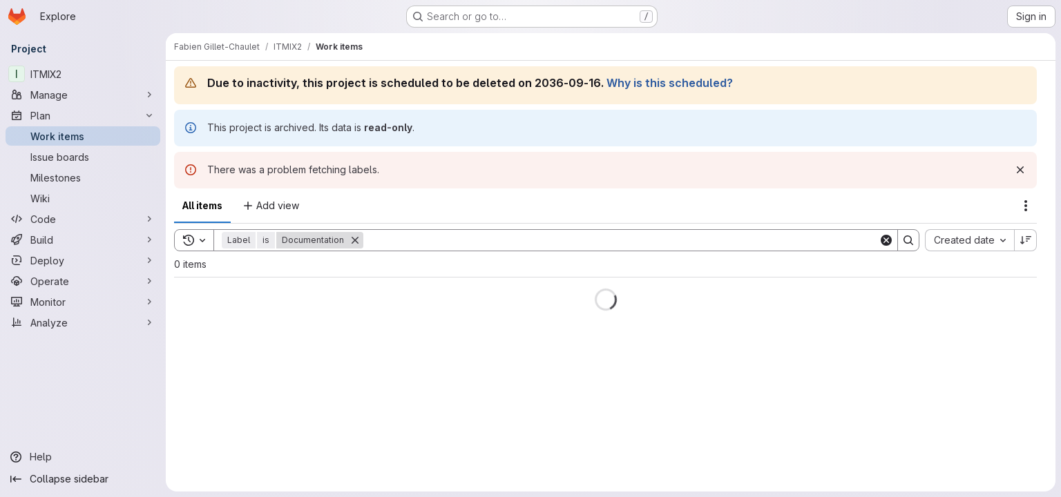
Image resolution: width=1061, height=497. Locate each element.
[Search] (621, 240)
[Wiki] (83, 198)
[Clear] (886, 240)
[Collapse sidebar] (83, 479)
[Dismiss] (1020, 170)
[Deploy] (83, 260)
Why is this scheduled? (669, 83)
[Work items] (83, 136)
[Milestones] (83, 177)
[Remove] (355, 240)
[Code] (83, 218)
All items (202, 205)
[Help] (83, 457)
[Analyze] (83, 322)
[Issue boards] (83, 156)
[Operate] (83, 281)
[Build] (83, 239)
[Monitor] (83, 301)
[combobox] (969, 240)
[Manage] (83, 94)
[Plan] (83, 115)
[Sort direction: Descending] (1026, 240)
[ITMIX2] (83, 74)
